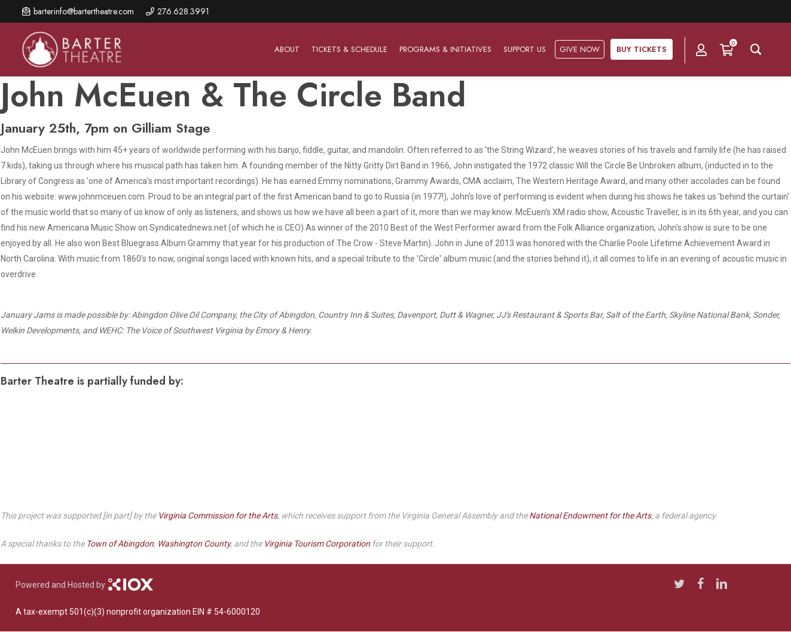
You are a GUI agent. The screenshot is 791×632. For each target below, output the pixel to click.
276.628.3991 (183, 11)
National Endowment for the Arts (590, 515)
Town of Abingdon (120, 543)
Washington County (193, 543)
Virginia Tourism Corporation (317, 543)
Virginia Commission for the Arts (217, 515)
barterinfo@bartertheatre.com (83, 11)
